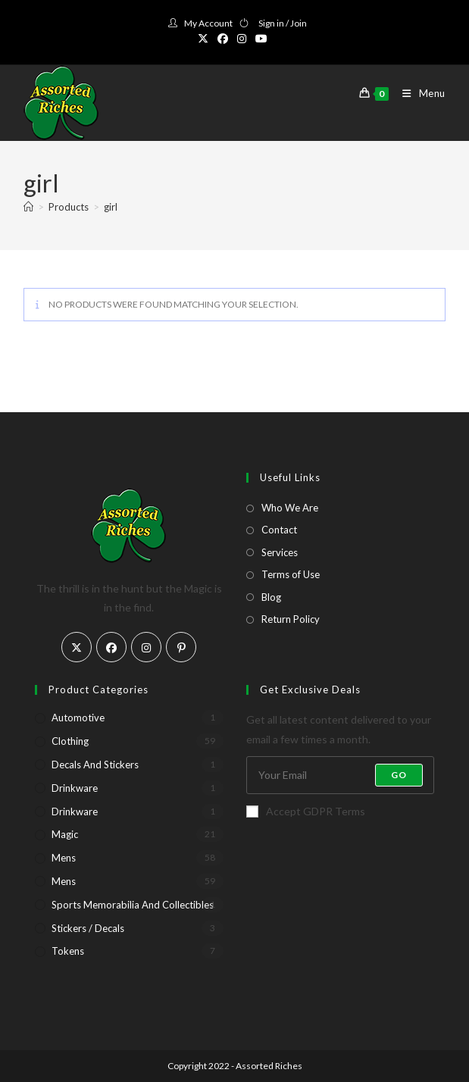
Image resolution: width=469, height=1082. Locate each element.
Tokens (68, 951)
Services (279, 552)
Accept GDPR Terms (305, 811)
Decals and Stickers (95, 764)
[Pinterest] (181, 647)
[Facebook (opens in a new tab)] (223, 38)
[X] (76, 647)
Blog (271, 597)
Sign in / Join (282, 23)
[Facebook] (111, 647)
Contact (279, 530)
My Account (208, 23)
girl (110, 207)
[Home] (28, 207)
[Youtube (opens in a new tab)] (261, 38)
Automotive (78, 717)
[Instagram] (146, 647)
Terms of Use (290, 574)
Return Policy (290, 619)
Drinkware (75, 788)
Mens (64, 858)
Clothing (70, 741)
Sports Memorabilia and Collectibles (133, 905)
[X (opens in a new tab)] (205, 38)
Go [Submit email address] (399, 774)
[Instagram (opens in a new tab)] (242, 38)
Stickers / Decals (88, 928)
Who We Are (289, 508)
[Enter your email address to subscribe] (340, 775)
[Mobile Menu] (418, 93)
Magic (65, 834)
